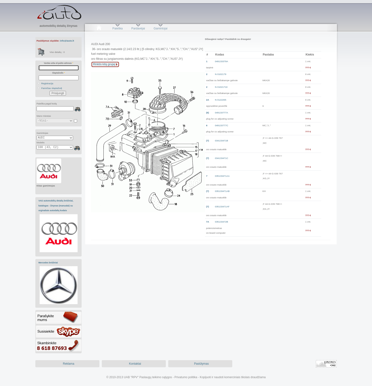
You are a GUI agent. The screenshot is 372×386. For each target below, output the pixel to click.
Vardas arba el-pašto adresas (58, 63)
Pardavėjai (138, 28)
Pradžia (99, 28)
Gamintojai (160, 28)
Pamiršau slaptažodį (51, 88)
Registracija (47, 83)
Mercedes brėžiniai (48, 262)
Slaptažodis (58, 73)
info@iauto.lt (67, 40)
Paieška (117, 28)
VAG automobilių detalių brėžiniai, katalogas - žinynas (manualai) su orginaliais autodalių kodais (55, 206)
